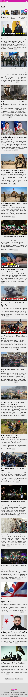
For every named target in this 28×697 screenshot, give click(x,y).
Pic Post (4, 685)
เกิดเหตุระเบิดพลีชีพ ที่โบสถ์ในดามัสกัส (12, 533)
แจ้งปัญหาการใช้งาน (23, 692)
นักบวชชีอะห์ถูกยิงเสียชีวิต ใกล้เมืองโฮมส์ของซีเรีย (14, 468)
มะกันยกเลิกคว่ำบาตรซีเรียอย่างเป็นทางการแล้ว (13, 565)
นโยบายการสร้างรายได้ (5, 692)
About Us (11, 692)
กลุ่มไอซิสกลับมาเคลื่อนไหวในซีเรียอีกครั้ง (13, 661)
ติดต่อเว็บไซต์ (16, 692)
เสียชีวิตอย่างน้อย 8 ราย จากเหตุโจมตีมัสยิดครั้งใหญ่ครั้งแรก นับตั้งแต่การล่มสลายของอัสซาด (14, 103)
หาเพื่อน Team (24, 683)
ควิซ (12, 685)
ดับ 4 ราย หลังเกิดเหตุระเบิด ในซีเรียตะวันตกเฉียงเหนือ (13, 302)
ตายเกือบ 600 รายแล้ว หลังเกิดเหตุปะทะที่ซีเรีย (13, 369)
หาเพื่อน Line (18, 683)
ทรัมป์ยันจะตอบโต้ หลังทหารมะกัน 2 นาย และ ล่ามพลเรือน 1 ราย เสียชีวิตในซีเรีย (13, 170)
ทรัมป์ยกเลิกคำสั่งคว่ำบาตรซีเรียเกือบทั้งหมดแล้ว (13, 501)
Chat (14, 683)
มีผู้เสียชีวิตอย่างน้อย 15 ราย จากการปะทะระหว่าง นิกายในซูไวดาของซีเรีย (13, 435)
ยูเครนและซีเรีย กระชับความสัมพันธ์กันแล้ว (13, 36)
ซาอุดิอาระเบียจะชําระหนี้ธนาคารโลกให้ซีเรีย (14, 630)
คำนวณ (15, 685)
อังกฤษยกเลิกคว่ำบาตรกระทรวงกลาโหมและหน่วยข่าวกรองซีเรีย (13, 598)
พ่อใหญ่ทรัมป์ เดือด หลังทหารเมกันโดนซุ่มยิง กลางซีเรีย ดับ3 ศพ (14, 203)
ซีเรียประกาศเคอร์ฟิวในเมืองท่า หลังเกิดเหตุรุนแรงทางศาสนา (13, 68)
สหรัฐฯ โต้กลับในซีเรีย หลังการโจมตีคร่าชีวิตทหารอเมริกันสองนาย (14, 137)
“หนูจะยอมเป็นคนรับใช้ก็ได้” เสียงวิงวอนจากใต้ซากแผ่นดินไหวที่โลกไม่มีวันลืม (13, 269)
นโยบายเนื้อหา (22, 690)
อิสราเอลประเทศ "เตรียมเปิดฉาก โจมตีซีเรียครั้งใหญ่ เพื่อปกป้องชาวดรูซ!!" (13, 402)
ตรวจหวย (8, 685)
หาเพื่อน (11, 683)
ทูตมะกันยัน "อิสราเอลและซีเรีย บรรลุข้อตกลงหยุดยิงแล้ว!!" (14, 335)
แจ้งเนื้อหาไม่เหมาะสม (14, 694)
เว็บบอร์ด (6, 683)
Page (19, 685)
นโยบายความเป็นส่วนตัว (15, 690)
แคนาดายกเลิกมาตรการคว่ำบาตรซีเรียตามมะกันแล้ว (13, 236)
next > (21, 677)
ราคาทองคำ (23, 685)
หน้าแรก (2, 683)
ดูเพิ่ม (16, 47)
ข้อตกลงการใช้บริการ (6, 690)
